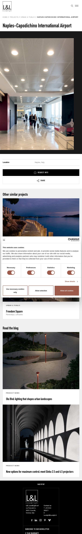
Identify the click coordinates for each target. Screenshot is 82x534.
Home (5, 17)
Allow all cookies (66, 291)
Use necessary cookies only (15, 290)
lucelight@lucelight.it (50, 515)
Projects (14, 17)
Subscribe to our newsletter (37, 529)
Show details (70, 281)
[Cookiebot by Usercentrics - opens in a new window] (67, 239)
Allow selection (41, 291)
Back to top (41, 484)
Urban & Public (28, 17)
